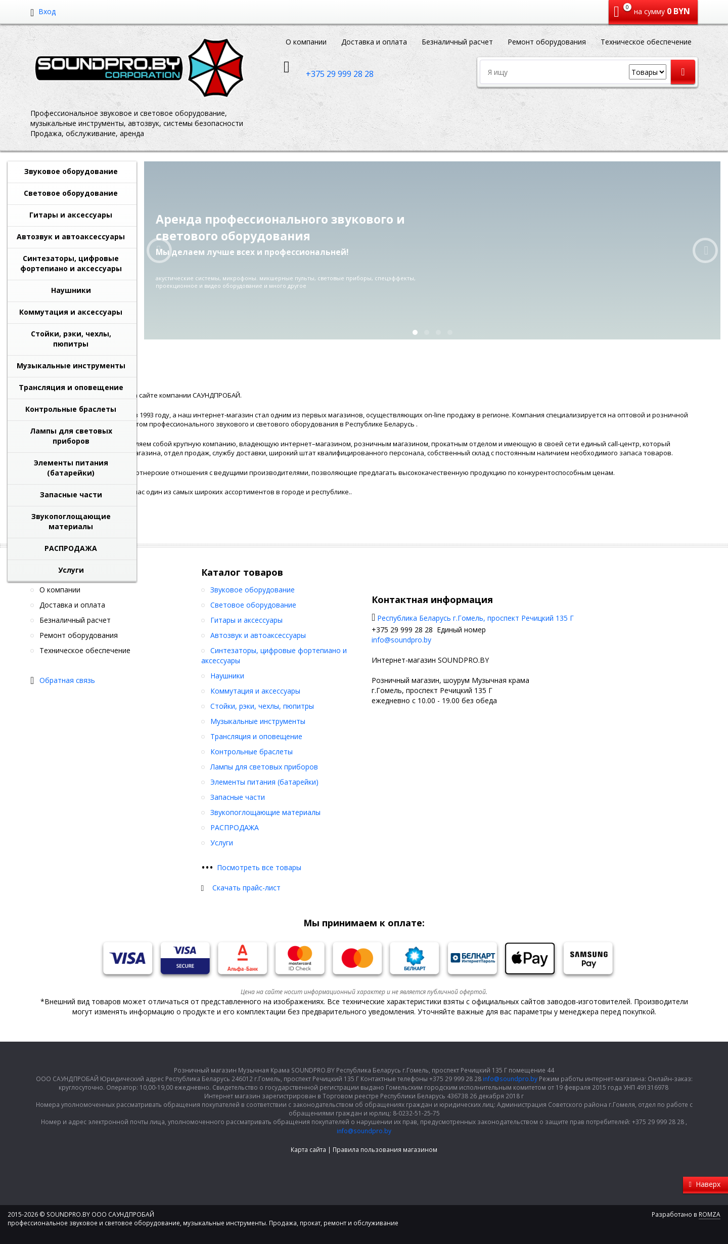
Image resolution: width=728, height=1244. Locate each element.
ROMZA (709, 1214)
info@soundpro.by (401, 640)
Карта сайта (308, 1149)
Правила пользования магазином (385, 1149)
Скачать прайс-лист (246, 887)
